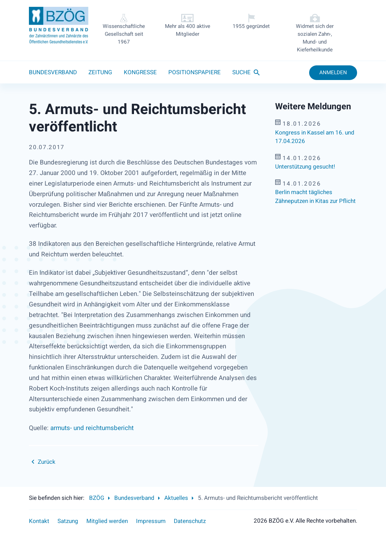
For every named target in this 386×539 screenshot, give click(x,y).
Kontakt (39, 521)
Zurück (46, 462)
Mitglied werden (107, 521)
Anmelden (333, 72)
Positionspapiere (194, 72)
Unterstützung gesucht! (305, 166)
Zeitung (100, 72)
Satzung (67, 521)
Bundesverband (53, 72)
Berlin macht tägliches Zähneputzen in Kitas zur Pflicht (315, 196)
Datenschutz (190, 521)
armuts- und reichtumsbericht (92, 428)
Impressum (151, 521)
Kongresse (140, 72)
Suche (241, 72)
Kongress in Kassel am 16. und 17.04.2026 (314, 137)
